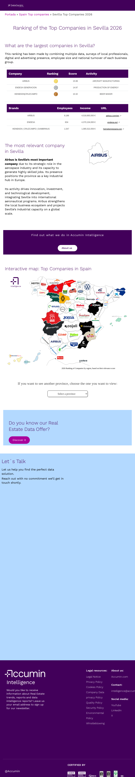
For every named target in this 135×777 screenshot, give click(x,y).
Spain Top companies (34, 14)
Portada (10, 14)
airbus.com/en (112, 115)
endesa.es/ (112, 122)
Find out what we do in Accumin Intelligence (67, 235)
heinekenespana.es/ (112, 129)
